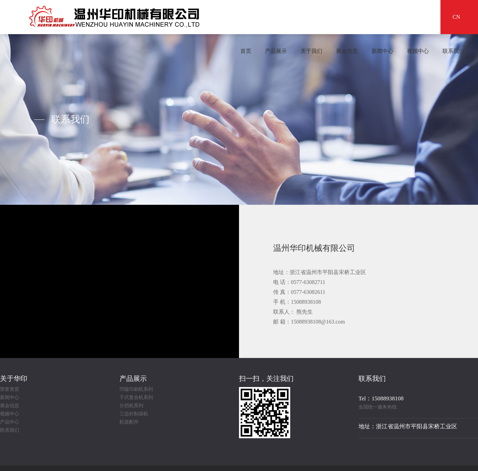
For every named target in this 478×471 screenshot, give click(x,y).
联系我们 (453, 51)
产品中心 (9, 422)
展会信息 (347, 51)
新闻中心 (382, 51)
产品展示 (276, 51)
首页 (245, 51)
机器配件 (129, 422)
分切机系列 (131, 405)
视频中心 (418, 51)
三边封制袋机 (134, 414)
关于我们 (311, 51)
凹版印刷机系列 (136, 389)
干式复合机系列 (136, 397)
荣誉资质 (9, 389)
